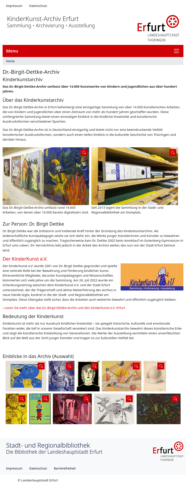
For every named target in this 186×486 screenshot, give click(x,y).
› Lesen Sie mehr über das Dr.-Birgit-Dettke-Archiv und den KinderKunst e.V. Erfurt (64, 307)
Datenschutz (38, 6)
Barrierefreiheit (65, 468)
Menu (12, 51)
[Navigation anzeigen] (178, 51)
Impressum (14, 6)
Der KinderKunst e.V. (25, 259)
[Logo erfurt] (158, 28)
